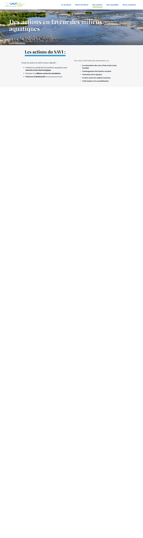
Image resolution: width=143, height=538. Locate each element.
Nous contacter (129, 4)
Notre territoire (81, 4)
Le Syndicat (66, 4)
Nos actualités (112, 4)
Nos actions (97, 4)
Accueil (12, 43)
